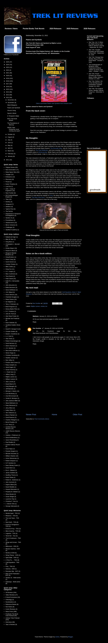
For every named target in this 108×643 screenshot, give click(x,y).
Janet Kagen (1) (11, 367)
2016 (8, 86)
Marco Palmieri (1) (11, 415)
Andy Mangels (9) (11, 386)
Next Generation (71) (12, 170)
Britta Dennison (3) (11, 287)
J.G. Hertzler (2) (10, 348)
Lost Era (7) (9, 186)
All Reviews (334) (11, 592)
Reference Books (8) (12, 604)
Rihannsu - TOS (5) (12, 515)
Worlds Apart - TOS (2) (13, 513)
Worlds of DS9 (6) (11, 553)
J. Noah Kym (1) (11, 372)
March (10, 151)
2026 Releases (89, 29)
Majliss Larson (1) (11, 377)
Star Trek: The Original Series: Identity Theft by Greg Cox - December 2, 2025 (96, 91)
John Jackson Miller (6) (13, 400)
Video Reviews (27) (12, 595)
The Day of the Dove (38, 197)
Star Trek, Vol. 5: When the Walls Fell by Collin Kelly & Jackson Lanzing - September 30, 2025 (96, 44)
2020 (8, 75)
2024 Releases (55, 29)
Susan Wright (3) (11, 496)
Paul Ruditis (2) (10, 442)
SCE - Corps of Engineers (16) (10, 189)
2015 (8, 89)
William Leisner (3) (11, 379)
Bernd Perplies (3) (11, 422)
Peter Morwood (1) (11, 405)
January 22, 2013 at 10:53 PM (53, 328)
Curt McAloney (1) (11, 393)
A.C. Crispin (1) (10, 271)
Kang (51, 195)
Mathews (36, 316)
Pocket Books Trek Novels (33, 29)
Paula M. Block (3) (11, 250)
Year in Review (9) (11, 624)
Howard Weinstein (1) (12, 489)
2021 (8, 73)
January (10, 156)
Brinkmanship (42, 152)
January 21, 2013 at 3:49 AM (48, 316)
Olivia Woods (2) (11, 494)
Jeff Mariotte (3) (10, 389)
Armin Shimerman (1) (12, 458)
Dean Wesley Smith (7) (13, 465)
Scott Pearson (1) (11, 417)
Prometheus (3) (10, 220)
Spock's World (11, 113)
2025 (8, 62)
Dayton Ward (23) (11, 484)
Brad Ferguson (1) (11, 306)
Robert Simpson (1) (12, 460)
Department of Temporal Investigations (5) (13, 214)
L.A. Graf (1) (9, 336)
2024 (8, 64)
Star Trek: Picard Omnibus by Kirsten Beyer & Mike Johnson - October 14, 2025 (96, 76)
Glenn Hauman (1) (11, 346)
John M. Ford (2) (11, 314)
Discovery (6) (10, 179)
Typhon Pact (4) (10, 209)
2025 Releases (72, 29)
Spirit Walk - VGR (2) (12, 557)
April (9, 148)
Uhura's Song (11, 110)
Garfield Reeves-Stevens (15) (11, 427)
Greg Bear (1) (10, 242)
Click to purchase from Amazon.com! (54, 103)
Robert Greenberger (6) (13, 341)
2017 (8, 84)
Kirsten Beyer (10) (11, 248)
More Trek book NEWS (12, 119)
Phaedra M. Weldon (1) (13, 491)
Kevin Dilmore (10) (11, 294)
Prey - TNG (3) (10, 566)
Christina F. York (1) (12, 501)
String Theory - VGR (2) (13, 555)
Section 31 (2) (10, 218)
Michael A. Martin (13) (12, 391)
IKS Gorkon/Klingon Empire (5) (12, 196)
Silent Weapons (12, 105)
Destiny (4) (9, 202)
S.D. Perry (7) (10, 424)
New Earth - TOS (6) (12, 522)
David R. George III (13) (13, 329)
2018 (8, 81)
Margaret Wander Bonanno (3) (11, 253)
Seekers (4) (9, 206)
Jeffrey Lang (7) (10, 374)
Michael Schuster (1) (12, 453)
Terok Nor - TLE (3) (11, 536)
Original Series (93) (12, 167)
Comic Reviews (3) (11, 609)
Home (54, 414)
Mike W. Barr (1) (11, 239)
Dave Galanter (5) (11, 322)
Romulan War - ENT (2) (13, 571)
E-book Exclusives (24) (13, 597)
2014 (8, 92)
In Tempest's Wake (13, 116)
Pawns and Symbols (13, 108)
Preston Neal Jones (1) (13, 362)
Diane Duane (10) (11, 299)
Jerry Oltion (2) (10, 408)
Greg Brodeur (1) (11, 257)
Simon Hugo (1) (10, 353)
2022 (8, 70)
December (11, 100)
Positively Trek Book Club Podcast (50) (12, 615)
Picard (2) (9, 182)
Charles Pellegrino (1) (12, 420)
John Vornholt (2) (11, 482)
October (10, 134)
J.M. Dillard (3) (10, 292)
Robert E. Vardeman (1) (13, 480)
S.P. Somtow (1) (11, 463)
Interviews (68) (10, 622)
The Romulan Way (56, 148)
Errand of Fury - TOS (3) (13, 528)
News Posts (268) (11, 611)
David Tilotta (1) (10, 477)
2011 (8, 160)
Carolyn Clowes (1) (11, 264)
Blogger (70, 637)
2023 (8, 67)
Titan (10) (8, 199)
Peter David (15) (11, 278)
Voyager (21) (10, 174)
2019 (8, 78)
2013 (8, 95)
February (11, 153)
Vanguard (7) (10, 204)
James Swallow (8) (11, 472)
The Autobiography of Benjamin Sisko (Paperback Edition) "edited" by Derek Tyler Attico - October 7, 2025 (96, 68)
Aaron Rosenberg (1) (12, 440)
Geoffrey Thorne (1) (12, 475)
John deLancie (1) (11, 285)
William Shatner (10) (12, 456)
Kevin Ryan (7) (10, 449)
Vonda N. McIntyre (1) (12, 398)
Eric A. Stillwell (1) (11, 470)
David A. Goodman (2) (12, 334)
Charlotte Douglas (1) (12, 297)
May (9, 145)
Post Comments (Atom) (42, 419)
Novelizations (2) (11, 602)
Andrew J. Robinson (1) (13, 435)
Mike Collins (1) (10, 266)
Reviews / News (11, 29)
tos (46, 306)
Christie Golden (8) (11, 331)
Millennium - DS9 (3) (12, 546)
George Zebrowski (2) (12, 506)
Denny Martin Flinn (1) (12, 309)
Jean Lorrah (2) (10, 381)
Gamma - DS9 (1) (11, 569)
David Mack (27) (11, 384)
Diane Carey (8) (10, 259)
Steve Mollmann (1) (12, 403)
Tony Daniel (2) (10, 276)
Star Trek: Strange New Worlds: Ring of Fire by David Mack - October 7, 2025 (96, 59)
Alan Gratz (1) (10, 338)
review (43, 306)
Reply (34, 322)
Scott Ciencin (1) (11, 262)
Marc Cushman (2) (11, 274)
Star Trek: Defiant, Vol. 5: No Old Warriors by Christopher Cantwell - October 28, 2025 (96, 83)
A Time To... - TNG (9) (12, 560)
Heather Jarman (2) (12, 358)
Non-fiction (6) (10, 607)
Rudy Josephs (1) (11, 365)
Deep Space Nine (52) (12, 172)
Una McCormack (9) (12, 396)
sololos (57, 637)
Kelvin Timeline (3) (11, 184)
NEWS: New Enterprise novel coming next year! (13, 129)
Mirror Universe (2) (11, 225)
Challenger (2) (10, 227)
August (10, 137)
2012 (8, 97)
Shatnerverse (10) (11, 222)
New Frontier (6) (11, 193)
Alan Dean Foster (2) (12, 316)
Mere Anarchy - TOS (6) (13, 531)
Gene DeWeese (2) (12, 290)
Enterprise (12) (10, 177)
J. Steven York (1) (11, 503)
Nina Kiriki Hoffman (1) (13, 350)
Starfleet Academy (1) (12, 230)
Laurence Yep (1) (11, 499)
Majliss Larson (35, 306)
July (9, 140)
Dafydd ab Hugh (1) (12, 237)
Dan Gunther (37, 328)
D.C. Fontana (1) (11, 311)
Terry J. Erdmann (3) (12, 304)
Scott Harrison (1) (11, 343)
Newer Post (31, 414)
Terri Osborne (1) (11, 412)
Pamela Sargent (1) (12, 451)
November (11, 102)
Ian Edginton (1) (11, 302)
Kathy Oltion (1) (10, 410)
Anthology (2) (10, 599)
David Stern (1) (10, 468)
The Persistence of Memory (13, 124)
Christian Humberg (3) (12, 355)
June (9, 142)
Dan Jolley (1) (10, 360)
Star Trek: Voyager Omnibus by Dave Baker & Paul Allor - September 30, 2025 (96, 52)
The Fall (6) (9, 211)
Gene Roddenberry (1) (13, 437)
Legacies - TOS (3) (11, 533)
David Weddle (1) (11, 487)
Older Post (77, 414)
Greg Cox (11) (10, 269)
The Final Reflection (42, 150)
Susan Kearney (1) (11, 369)
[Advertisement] (54, 395)
